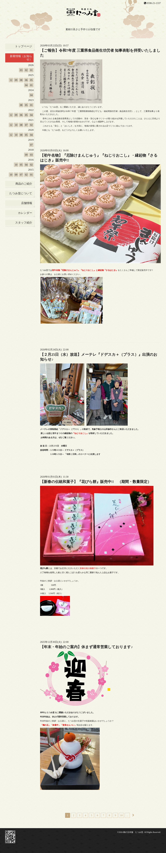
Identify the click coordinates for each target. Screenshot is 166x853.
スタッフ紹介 (23, 222)
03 (21, 70)
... (127, 815)
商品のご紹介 (23, 183)
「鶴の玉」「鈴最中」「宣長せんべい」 (58, 725)
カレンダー (25, 212)
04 (26, 85)
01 (31, 70)
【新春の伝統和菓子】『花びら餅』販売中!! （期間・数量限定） (97, 482)
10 (16, 125)
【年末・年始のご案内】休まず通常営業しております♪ (86, 647)
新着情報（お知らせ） (21, 58)
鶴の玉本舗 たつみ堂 (133, 832)
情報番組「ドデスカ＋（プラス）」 (66, 429)
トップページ (23, 46)
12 (11, 80)
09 (16, 80)
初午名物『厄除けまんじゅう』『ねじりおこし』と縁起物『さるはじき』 (85, 270)
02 (26, 70)
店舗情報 (26, 203)
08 (21, 80)
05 (31, 80)
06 (26, 80)
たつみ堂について (20, 193)
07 (26, 125)
